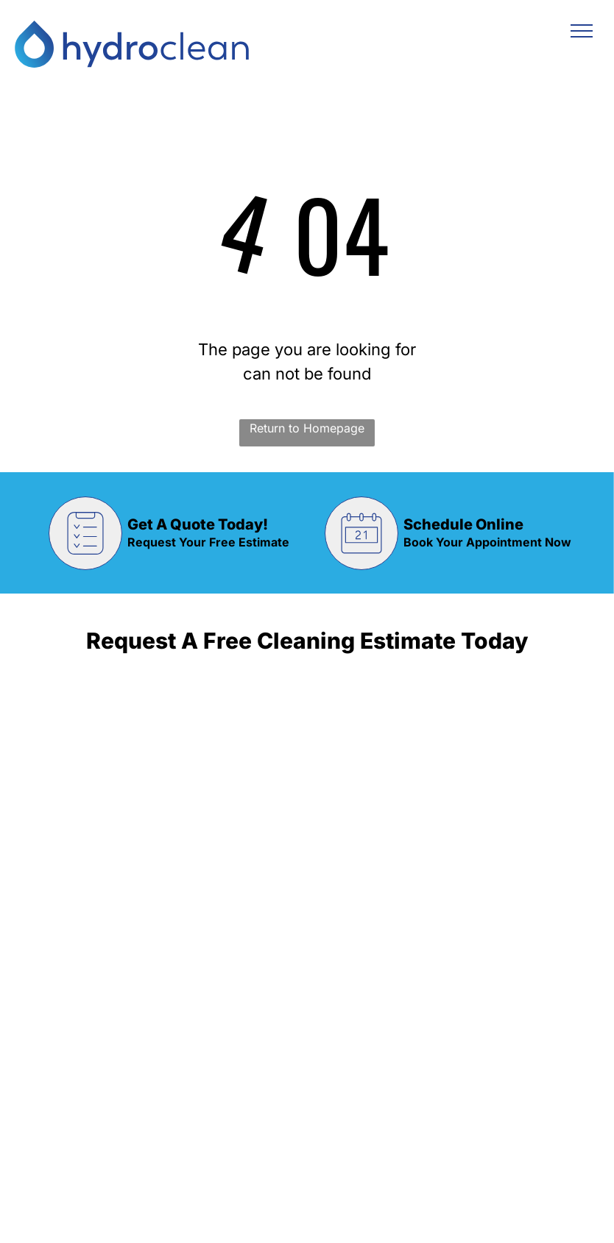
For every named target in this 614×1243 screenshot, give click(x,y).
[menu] (581, 31)
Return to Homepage (307, 428)
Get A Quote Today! (197, 524)
